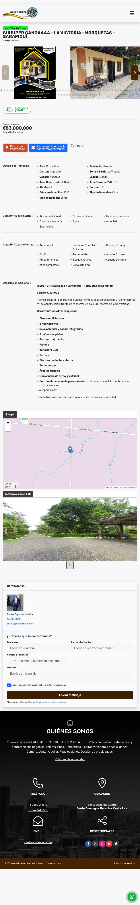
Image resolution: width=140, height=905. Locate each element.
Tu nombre (13, 641)
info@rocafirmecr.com (22, 623)
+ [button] (8, 423)
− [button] (8, 428)
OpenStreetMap (129, 487)
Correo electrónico (82, 641)
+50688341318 (37, 804)
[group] (35, 72)
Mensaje (12, 667)
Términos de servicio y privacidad (51, 702)
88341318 (15, 619)
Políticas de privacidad (70, 759)
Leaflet (109, 487)
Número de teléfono (18, 654)
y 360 (17, 109)
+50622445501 (38, 810)
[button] (1, 90)
